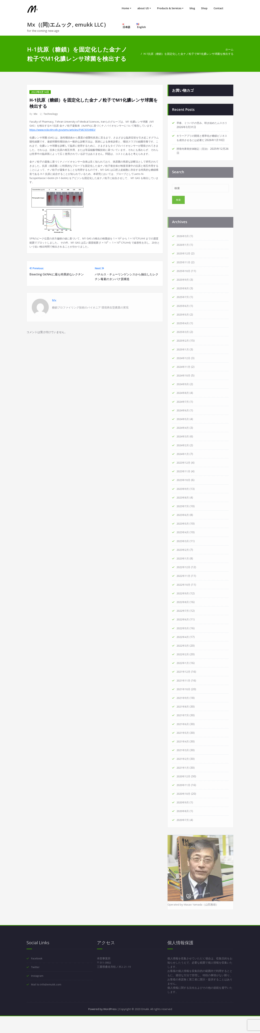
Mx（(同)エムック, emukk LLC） (68, 24)
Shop (204, 8)
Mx (35, 114)
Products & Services (169, 8)
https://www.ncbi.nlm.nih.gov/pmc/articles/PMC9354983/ (65, 135)
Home (125, 8)
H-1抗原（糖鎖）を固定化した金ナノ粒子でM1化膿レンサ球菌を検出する (188, 54)
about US (143, 8)
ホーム (229, 49)
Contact (218, 8)
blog (192, 8)
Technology (51, 114)
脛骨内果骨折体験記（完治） (194, 153)
